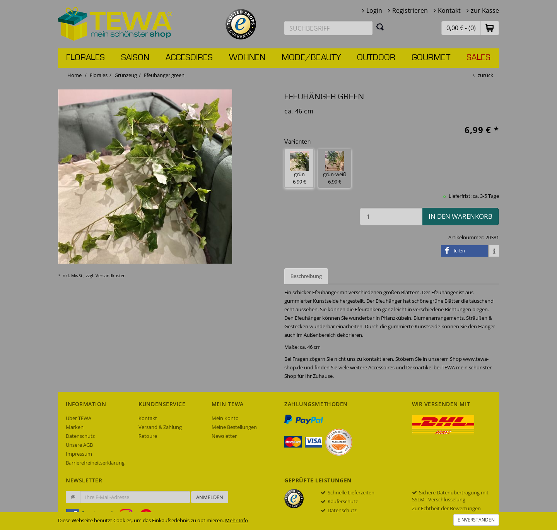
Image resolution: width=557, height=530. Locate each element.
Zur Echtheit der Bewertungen (446, 508)
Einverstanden (476, 519)
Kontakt (449, 10)
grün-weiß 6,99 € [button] (334, 168)
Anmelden (209, 497)
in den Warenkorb (460, 216)
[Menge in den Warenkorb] (391, 216)
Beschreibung (306, 276)
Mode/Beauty (311, 57)
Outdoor (376, 57)
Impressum (79, 453)
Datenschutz (80, 435)
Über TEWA (78, 418)
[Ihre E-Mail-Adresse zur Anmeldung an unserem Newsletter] (135, 497)
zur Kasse (485, 10)
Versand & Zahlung (160, 427)
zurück (485, 75)
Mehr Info (236, 520)
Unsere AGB (79, 444)
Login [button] (374, 10)
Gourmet (431, 57)
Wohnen (247, 57)
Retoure (147, 435)
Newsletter (224, 435)
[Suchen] (380, 27)
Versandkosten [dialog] (111, 275)
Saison (135, 57)
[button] (489, 28)
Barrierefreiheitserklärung (95, 462)
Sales (478, 57)
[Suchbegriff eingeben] (328, 28)
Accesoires (189, 57)
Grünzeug (125, 75)
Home (74, 75)
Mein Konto (225, 418)
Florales (85, 57)
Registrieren (410, 10)
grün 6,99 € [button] (299, 168)
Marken (75, 427)
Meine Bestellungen (234, 427)
